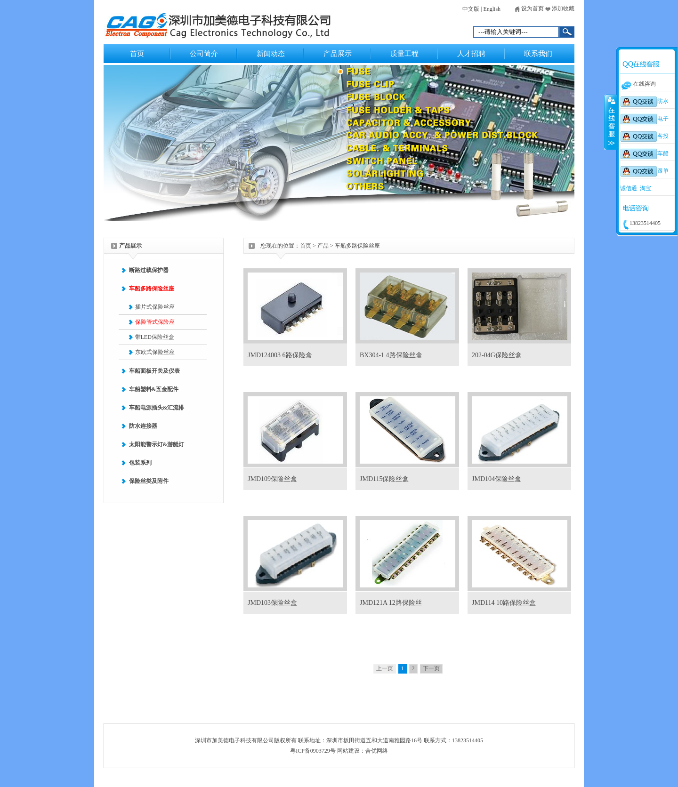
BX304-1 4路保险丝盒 (391, 355)
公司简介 (204, 53)
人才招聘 (471, 53)
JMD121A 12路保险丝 (391, 602)
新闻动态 (271, 53)
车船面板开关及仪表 (154, 371)
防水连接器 (143, 426)
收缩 (610, 122)
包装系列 (140, 462)
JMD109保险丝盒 (272, 478)
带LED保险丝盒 (154, 337)
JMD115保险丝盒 (384, 478)
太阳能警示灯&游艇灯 (157, 444)
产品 (323, 245)
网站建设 (348, 750)
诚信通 (628, 188)
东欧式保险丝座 (155, 352)
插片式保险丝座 (155, 307)
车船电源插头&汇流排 (157, 407)
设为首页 (529, 8)
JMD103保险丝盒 (272, 602)
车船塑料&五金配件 (154, 389)
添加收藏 (559, 8)
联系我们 (538, 53)
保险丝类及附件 (149, 481)
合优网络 (376, 750)
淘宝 (645, 188)
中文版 (470, 9)
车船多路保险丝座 (151, 288)
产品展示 (337, 53)
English (491, 9)
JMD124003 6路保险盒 (280, 355)
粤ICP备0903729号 (313, 750)
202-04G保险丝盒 (497, 355)
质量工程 (404, 53)
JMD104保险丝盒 (496, 478)
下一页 (431, 668)
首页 (137, 53)
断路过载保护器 (149, 270)
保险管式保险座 (155, 322)
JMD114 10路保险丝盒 (504, 602)
